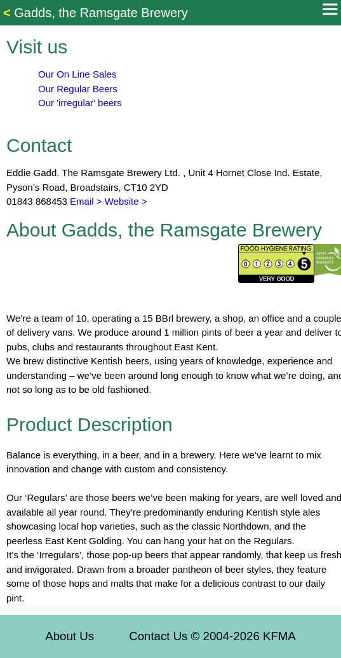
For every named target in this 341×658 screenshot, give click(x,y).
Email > (84, 201)
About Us (69, 636)
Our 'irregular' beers (80, 102)
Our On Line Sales (77, 74)
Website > (126, 201)
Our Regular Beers (77, 88)
